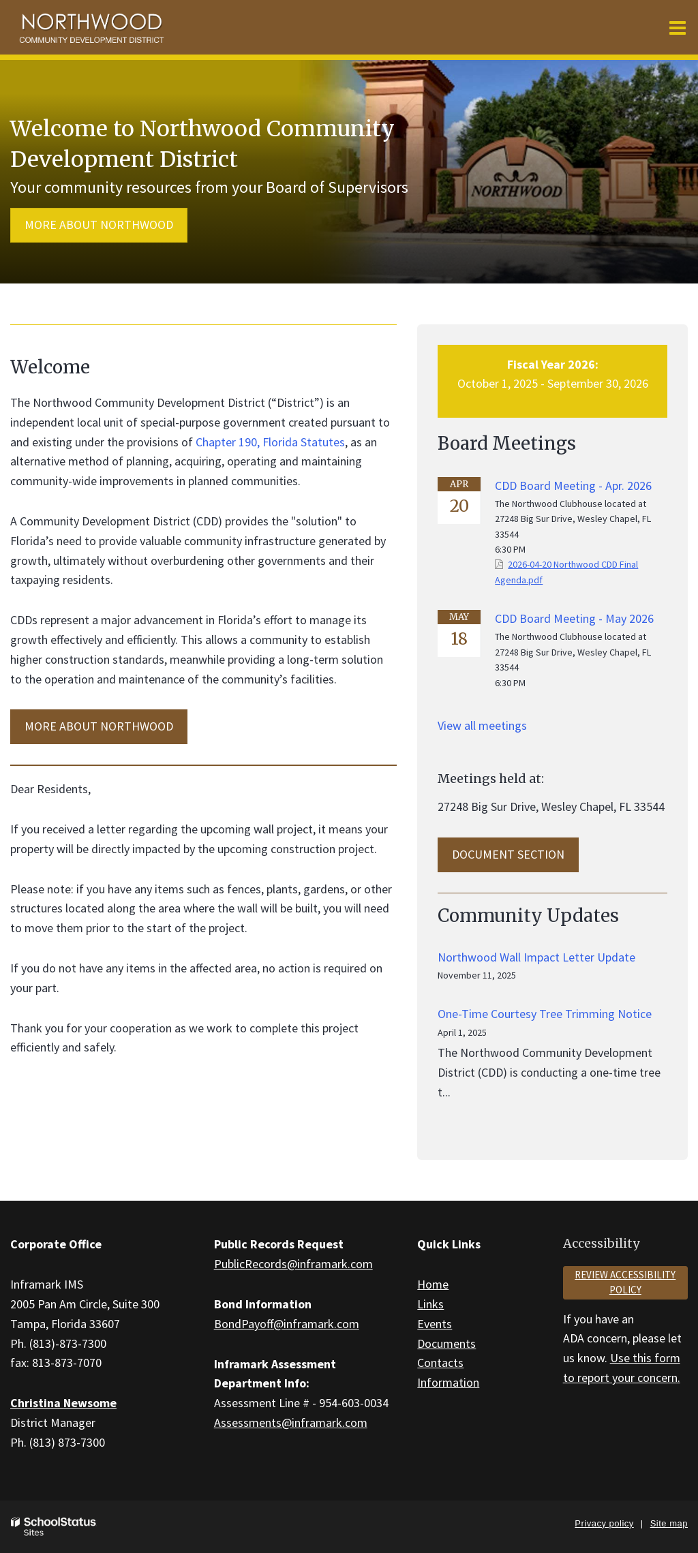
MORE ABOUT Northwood (99, 726)
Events (434, 1324)
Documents (446, 1343)
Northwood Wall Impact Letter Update (536, 957)
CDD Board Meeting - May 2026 (574, 618)
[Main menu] (677, 27)
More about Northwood (99, 224)
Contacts (440, 1362)
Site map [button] (669, 1523)
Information (448, 1382)
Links (430, 1304)
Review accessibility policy (625, 1282)
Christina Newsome (63, 1403)
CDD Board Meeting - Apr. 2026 (573, 485)
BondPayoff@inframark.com (286, 1324)
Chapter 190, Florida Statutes (270, 442)
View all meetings (482, 725)
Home (433, 1284)
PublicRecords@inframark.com (293, 1264)
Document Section (508, 854)
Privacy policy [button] (604, 1523)
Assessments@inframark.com (290, 1422)
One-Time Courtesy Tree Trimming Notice (545, 1013)
